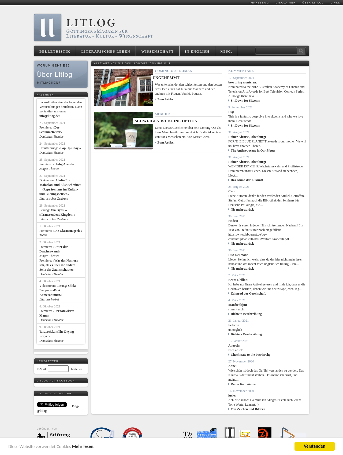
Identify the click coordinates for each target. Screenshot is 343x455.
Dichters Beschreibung (246, 314)
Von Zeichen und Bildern (248, 409)
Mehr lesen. (83, 446)
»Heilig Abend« (63, 164)
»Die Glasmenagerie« (67, 231)
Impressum (259, 2)
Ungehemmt (166, 78)
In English (197, 51)
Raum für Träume (243, 384)
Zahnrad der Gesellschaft (248, 293)
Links (335, 2)
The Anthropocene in (253, 150)
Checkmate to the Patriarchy (250, 355)
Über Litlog (313, 2)
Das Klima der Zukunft (247, 180)
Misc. (227, 51)
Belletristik (54, 51)
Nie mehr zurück (242, 209)
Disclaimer (285, 2)
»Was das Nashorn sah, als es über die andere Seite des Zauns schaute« (58, 265)
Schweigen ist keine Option (166, 121)
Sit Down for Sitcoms (245, 100)
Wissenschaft (157, 51)
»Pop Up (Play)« (70, 148)
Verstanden (314, 446)
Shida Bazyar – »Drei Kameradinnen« (57, 290)
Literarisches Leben (106, 51)
